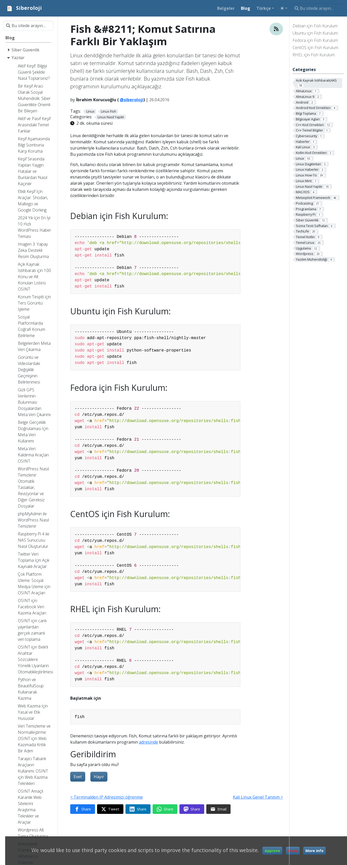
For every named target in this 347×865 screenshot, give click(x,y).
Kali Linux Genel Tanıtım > (258, 797)
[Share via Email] (218, 809)
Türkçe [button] (263, 8)
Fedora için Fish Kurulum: (315, 40)
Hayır (99, 777)
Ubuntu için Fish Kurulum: (315, 33)
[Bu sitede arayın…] (317, 8)
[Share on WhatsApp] (165, 809)
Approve (272, 850)
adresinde (148, 742)
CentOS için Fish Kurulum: (316, 47)
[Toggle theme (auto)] (283, 8)
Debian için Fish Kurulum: (315, 26)
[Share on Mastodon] (191, 809)
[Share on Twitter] (110, 809)
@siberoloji (131, 100)
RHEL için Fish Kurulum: (314, 55)
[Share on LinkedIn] (137, 809)
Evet (78, 777)
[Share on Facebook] (82, 809)
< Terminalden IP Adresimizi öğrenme (106, 797)
